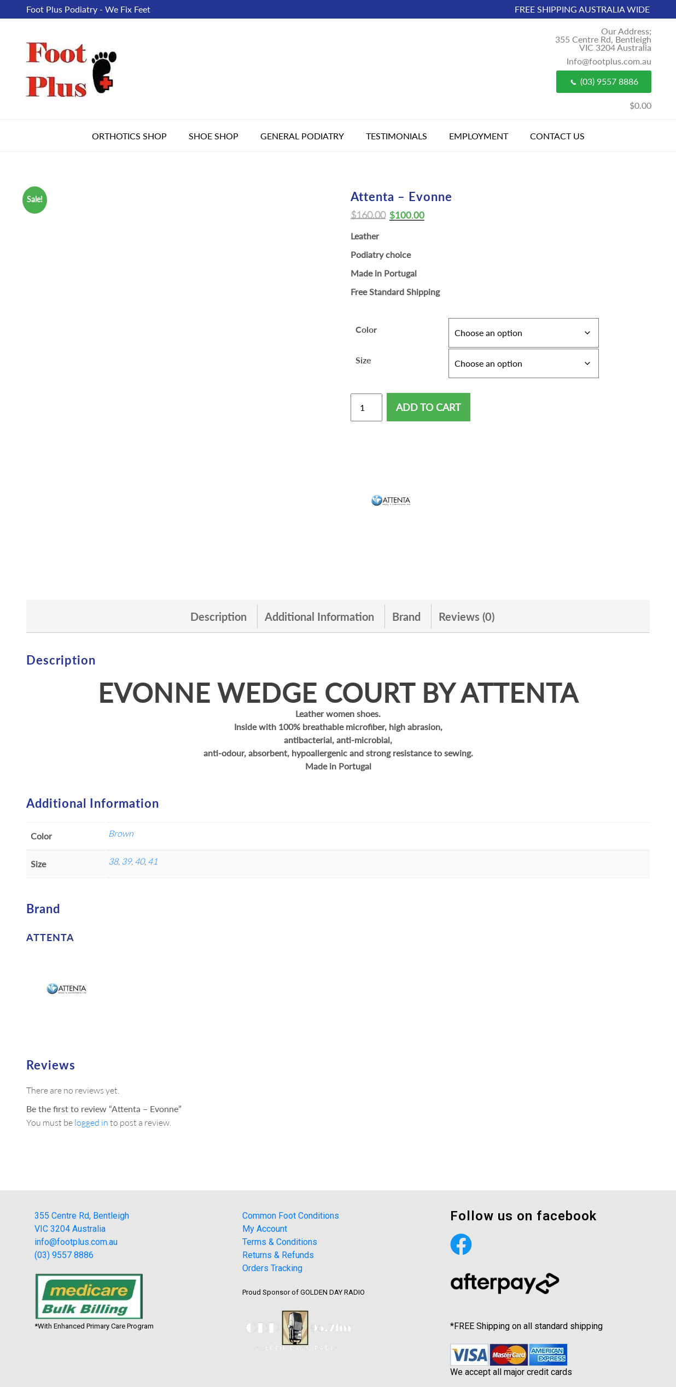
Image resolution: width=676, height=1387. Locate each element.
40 (139, 861)
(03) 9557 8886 (603, 81)
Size (363, 360)
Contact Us (557, 136)
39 (126, 861)
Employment (478, 136)
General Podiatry (302, 136)
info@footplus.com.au (76, 1242)
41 (153, 861)
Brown (120, 833)
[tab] (218, 616)
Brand (406, 616)
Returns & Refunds (278, 1255)
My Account (264, 1229)
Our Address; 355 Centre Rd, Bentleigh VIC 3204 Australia (603, 39)
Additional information (319, 616)
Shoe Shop (213, 136)
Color (366, 329)
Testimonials (396, 136)
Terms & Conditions (279, 1242)
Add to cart (428, 407)
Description (218, 616)
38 (113, 861)
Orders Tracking (272, 1268)
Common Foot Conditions (290, 1215)
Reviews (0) (466, 616)
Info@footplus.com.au (609, 61)
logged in (91, 1122)
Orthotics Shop (129, 136)
